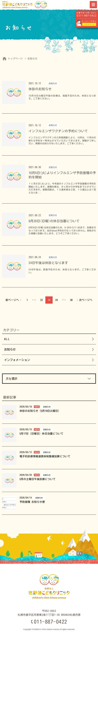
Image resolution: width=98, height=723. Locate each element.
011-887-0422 (50, 621)
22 (41, 300)
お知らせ (10, 349)
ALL (7, 338)
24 (56, 300)
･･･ (34, 300)
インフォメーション (17, 359)
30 (71, 300)
